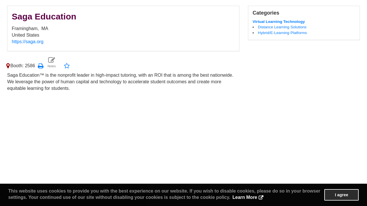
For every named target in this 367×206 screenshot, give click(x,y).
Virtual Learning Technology (279, 21)
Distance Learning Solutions (282, 27)
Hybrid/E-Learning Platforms (282, 33)
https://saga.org (27, 41)
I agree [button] (341, 195)
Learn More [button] (245, 197)
